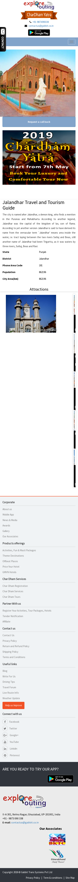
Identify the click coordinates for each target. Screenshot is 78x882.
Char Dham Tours (11, 596)
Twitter (10, 728)
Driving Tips (9, 681)
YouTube (11, 741)
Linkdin (10, 748)
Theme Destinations (13, 555)
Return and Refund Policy (16, 646)
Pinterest (11, 755)
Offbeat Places (10, 561)
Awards (6, 525)
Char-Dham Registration (15, 585)
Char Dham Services (13, 591)
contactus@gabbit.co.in (41, 25)
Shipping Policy (10, 651)
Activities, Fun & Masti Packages (19, 550)
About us (7, 509)
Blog (5, 670)
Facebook (11, 721)
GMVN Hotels (9, 572)
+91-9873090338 (40, 22)
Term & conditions (52, 877)
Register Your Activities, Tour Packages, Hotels (27, 610)
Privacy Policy (10, 640)
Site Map (70, 877)
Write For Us (9, 676)
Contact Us (8, 635)
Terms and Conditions (14, 657)
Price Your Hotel (11, 566)
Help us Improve (13, 705)
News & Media (10, 520)
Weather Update (11, 698)
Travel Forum (9, 687)
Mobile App (8, 514)
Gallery (6, 531)
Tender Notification (13, 616)
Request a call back (39, 121)
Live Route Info (11, 692)
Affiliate (6, 621)
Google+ (10, 735)
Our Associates (10, 536)
